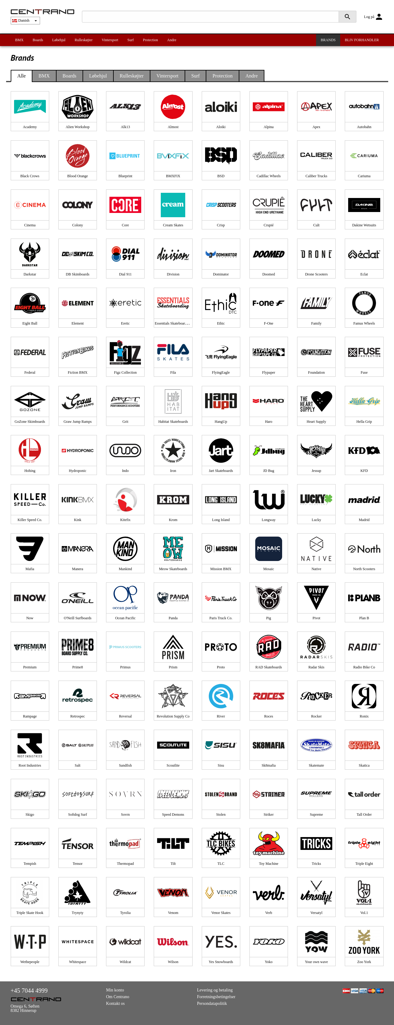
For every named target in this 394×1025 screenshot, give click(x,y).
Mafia (29, 569)
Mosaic (268, 569)
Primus (125, 667)
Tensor (78, 863)
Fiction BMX (77, 372)
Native (316, 569)
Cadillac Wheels (269, 176)
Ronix (364, 716)
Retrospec (77, 716)
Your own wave (316, 962)
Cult (316, 225)
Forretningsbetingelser (216, 996)
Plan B (364, 618)
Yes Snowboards (221, 962)
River (221, 716)
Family (316, 323)
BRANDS (328, 40)
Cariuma (364, 176)
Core (125, 225)
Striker (269, 814)
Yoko (268, 962)
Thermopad (125, 863)
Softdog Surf (77, 814)
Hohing (29, 471)
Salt (78, 765)
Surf (130, 40)
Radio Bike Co (364, 667)
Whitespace (77, 962)
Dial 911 (125, 274)
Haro (268, 421)
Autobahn (364, 127)
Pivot (316, 618)
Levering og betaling (215, 990)
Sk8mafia (269, 765)
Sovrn (125, 814)
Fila (173, 372)
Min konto (115, 990)
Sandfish (125, 765)
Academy (30, 127)
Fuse (364, 372)
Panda (173, 618)
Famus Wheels (364, 323)
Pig (268, 618)
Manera (77, 569)
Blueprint (125, 176)
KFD (364, 471)
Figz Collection (125, 372)
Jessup (316, 471)
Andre (171, 40)
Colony (77, 225)
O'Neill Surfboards (77, 618)
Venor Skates (220, 913)
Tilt (173, 863)
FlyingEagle (221, 372)
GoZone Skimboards (30, 421)
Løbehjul (58, 40)
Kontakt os (115, 1003)
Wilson (173, 962)
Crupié (269, 225)
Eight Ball (29, 323)
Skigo (30, 814)
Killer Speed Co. (29, 520)
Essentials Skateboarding (173, 323)
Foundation (316, 372)
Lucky (316, 520)
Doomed (268, 274)
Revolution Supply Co (173, 716)
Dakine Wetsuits (364, 225)
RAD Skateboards (268, 667)
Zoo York (364, 962)
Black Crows (29, 176)
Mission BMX (220, 569)
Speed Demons (173, 814)
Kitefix (125, 520)
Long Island (221, 520)
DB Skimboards (77, 274)
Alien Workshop (78, 127)
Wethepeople (29, 962)
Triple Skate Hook (30, 913)
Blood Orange (77, 176)
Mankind (125, 569)
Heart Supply (316, 421)
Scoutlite (173, 765)
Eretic (125, 323)
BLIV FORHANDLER (362, 40)
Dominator (221, 274)
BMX (19, 40)
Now (29, 618)
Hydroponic (77, 471)
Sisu (221, 765)
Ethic (221, 323)
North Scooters (364, 569)
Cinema (29, 225)
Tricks (316, 863)
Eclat (364, 274)
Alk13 (125, 127)
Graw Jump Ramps (78, 421)
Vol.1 (364, 913)
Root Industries (30, 765)
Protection (150, 40)
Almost (173, 127)
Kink (77, 520)
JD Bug (268, 471)
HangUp (221, 421)
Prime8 (77, 667)
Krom (173, 520)
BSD (220, 176)
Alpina (269, 127)
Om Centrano (117, 996)
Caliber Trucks (316, 176)
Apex (316, 127)
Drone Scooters (316, 274)
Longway (268, 520)
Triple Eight (364, 863)
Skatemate (316, 765)
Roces (268, 716)
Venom (173, 913)
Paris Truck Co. (220, 618)
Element (78, 323)
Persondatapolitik (212, 1003)
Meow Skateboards (173, 569)
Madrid (364, 520)
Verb (268, 913)
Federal (29, 372)
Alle (21, 75)
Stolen (221, 814)
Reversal (125, 716)
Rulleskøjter (84, 40)
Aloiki (221, 127)
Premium (30, 667)
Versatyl (316, 913)
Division (173, 274)
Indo (125, 471)
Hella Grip (364, 421)
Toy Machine (268, 863)
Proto (221, 667)
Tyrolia (125, 913)
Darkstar (30, 274)
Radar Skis (316, 667)
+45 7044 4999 (29, 990)
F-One (269, 323)
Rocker (316, 716)
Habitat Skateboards (173, 421)
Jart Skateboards (221, 471)
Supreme (316, 814)
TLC (220, 863)
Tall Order (364, 814)
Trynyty (77, 913)
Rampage (30, 716)
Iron (173, 471)
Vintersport (110, 40)
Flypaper (268, 372)
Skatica (364, 765)
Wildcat (125, 962)
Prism (173, 667)
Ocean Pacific (125, 618)
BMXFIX (173, 176)
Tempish (30, 863)
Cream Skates (173, 225)
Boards (38, 40)
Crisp (221, 225)
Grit (125, 421)
